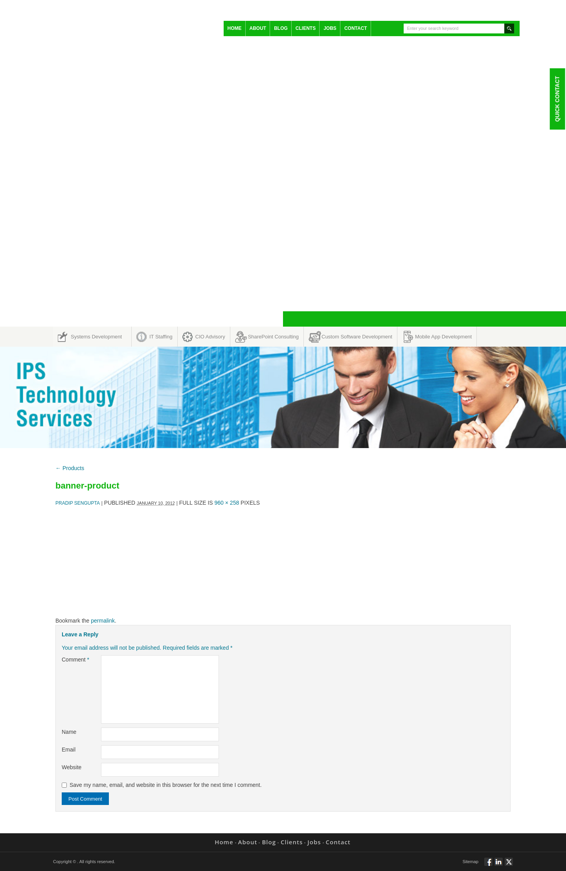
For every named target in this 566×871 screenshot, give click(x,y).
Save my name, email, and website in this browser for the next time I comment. (166, 785)
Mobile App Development (443, 337)
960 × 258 (227, 503)
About (258, 28)
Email (68, 749)
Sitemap (470, 861)
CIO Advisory (210, 337)
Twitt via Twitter (509, 865)
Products (69, 468)
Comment (75, 659)
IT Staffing (161, 337)
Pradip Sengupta (77, 503)
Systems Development (96, 337)
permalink (103, 620)
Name (69, 732)
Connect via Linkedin (498, 865)
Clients (306, 28)
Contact (355, 28)
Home (235, 28)
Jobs (329, 28)
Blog (281, 28)
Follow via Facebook (488, 865)
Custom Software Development (357, 337)
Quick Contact (557, 98)
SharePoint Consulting (273, 337)
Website (71, 767)
